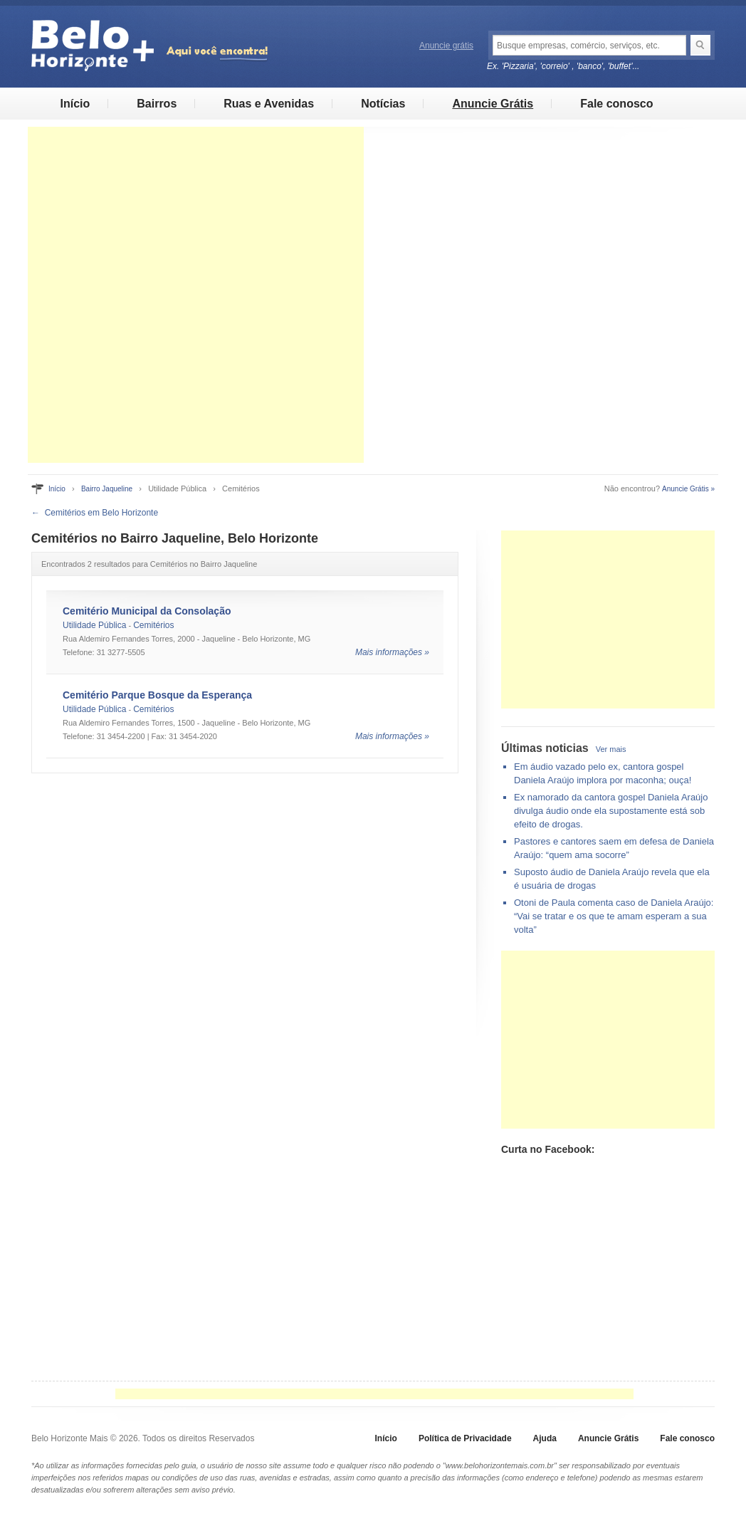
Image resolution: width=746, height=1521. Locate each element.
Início (75, 104)
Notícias (383, 104)
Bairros (157, 104)
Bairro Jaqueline (106, 489)
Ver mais (611, 749)
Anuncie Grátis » (688, 489)
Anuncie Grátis (492, 104)
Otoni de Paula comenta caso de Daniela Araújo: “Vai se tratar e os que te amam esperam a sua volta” (613, 916)
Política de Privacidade (465, 1438)
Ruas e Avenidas (269, 104)
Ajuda (545, 1438)
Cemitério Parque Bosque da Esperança (157, 695)
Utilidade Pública (94, 625)
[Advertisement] (196, 295)
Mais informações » (392, 652)
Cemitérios (153, 625)
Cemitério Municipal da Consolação (147, 611)
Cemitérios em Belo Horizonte (101, 513)
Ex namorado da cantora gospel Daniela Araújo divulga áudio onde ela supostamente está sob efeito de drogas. (611, 811)
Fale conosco (616, 104)
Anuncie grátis (446, 46)
